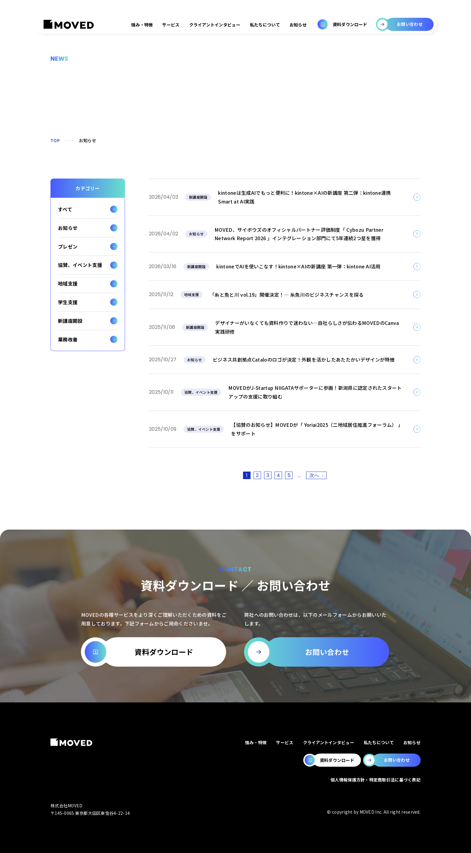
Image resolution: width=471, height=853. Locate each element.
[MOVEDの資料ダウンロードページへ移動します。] (332, 760)
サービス (170, 25)
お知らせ (298, 25)
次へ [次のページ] (314, 475)
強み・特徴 (142, 25)
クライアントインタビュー (214, 25)
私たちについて (265, 25)
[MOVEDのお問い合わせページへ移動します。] (392, 760)
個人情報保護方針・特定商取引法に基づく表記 (375, 780)
